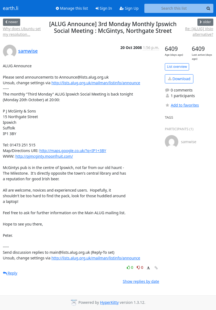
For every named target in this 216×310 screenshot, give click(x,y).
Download (179, 78)
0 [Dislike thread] (140, 267)
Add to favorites (182, 105)
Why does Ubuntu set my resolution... (22, 31)
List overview (177, 66)
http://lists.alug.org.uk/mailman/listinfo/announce (95, 82)
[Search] (208, 8)
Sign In (104, 8)
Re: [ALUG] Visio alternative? (199, 31)
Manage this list (72, 8)
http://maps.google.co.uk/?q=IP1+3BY (72, 150)
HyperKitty (109, 302)
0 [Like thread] (130, 267)
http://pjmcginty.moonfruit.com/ (44, 156)
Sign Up (129, 8)
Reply (10, 273)
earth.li (11, 8)
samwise (28, 51)
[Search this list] (174, 8)
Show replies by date (141, 281)
